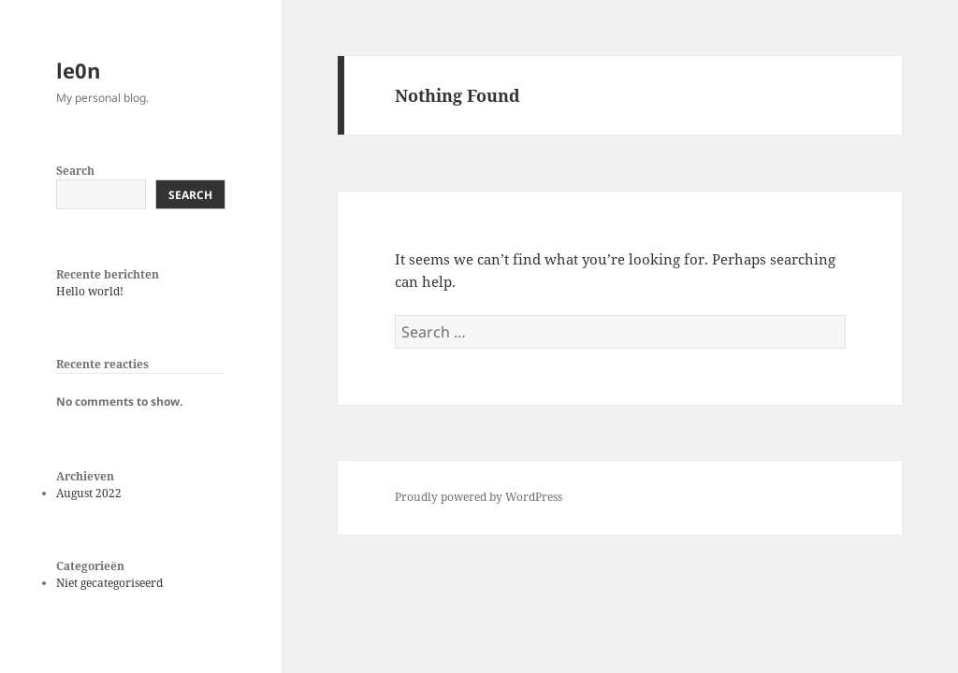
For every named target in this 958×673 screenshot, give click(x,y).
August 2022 (89, 493)
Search (75, 171)
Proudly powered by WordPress (478, 497)
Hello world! (89, 291)
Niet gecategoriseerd (109, 583)
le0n (78, 70)
